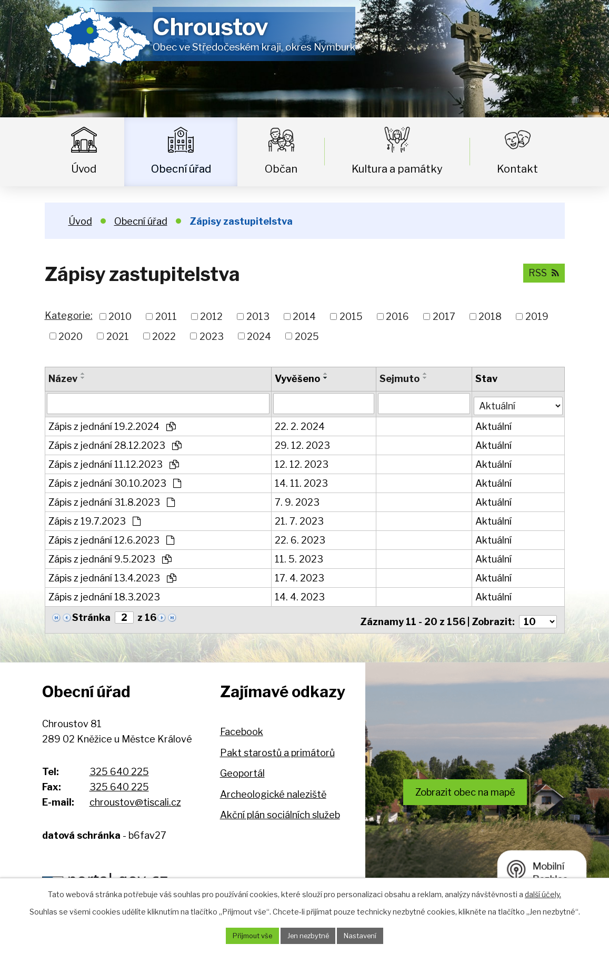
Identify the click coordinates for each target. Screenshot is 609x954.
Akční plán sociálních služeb (280, 809)
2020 (70, 336)
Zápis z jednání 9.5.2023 (110, 557)
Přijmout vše (247, 935)
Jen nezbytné (309, 935)
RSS (542, 272)
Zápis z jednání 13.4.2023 (112, 575)
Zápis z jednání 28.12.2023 (115, 443)
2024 (259, 336)
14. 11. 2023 (301, 481)
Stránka (91, 615)
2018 (490, 316)
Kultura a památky (397, 169)
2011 (166, 316)
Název (62, 378)
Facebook (241, 725)
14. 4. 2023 (300, 594)
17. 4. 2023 (300, 575)
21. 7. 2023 (299, 519)
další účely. (543, 893)
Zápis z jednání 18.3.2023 (104, 594)
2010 (120, 316)
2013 (257, 316)
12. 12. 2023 (302, 462)
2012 (211, 316)
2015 (351, 316)
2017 (444, 316)
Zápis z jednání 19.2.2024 (112, 424)
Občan (281, 169)
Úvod (83, 169)
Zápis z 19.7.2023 (94, 519)
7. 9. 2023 (297, 500)
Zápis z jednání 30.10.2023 (114, 481)
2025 (307, 336)
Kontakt (517, 169)
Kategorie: (69, 315)
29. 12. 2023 (303, 443)
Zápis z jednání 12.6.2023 (111, 538)
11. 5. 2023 (299, 557)
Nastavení (366, 935)
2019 (536, 316)
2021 (117, 336)
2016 (397, 316)
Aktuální (494, 424)
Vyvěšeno (298, 378)
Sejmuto (400, 378)
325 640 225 (119, 766)
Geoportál (242, 768)
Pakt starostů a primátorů (277, 746)
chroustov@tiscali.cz (135, 796)
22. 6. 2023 (300, 538)
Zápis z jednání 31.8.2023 (111, 500)
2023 (211, 336)
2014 (304, 316)
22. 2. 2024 (300, 424)
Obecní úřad (181, 169)
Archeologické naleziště (273, 788)
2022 (164, 336)
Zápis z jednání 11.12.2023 (113, 462)
